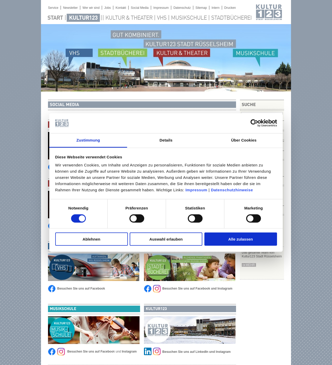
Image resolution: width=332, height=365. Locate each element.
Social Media (140, 8)
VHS (162, 18)
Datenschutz (182, 8)
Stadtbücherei (231, 18)
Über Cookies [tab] (244, 140)
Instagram (225, 288)
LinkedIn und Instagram (213, 352)
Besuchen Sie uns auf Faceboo (90, 351)
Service (53, 8)
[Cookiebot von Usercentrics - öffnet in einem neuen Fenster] (254, 123)
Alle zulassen (240, 239)
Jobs (107, 8)
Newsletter (70, 8)
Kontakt (120, 8)
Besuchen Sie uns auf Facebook (81, 288)
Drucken (230, 8)
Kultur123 (83, 18)
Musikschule (189, 18)
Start (55, 18)
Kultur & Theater (129, 18)
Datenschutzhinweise (232, 190)
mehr (250, 265)
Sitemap (201, 8)
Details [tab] (166, 140)
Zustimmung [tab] (88, 140)
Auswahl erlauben (166, 239)
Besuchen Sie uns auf (178, 352)
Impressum (196, 190)
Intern (216, 8)
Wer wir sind (91, 8)
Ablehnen (91, 239)
